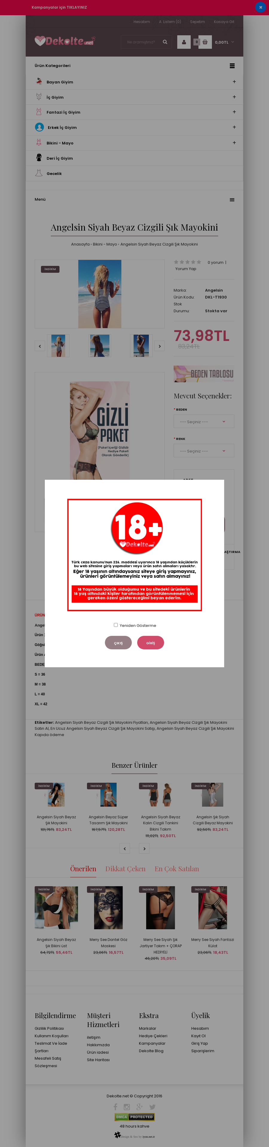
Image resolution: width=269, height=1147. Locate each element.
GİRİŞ (150, 643)
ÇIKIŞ (118, 643)
